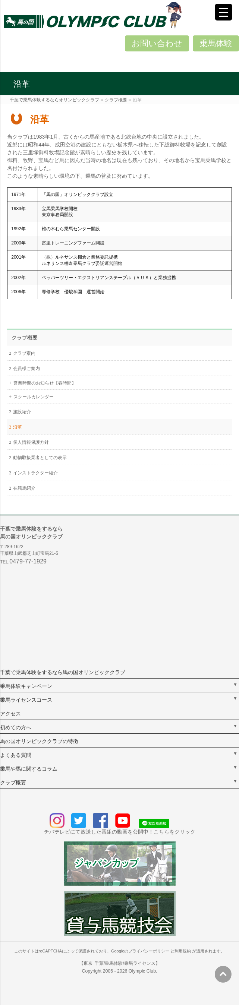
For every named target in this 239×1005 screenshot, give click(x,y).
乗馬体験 (215, 43)
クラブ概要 (25, 338)
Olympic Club (142, 971)
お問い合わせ (157, 43)
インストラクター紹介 (35, 472)
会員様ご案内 (26, 368)
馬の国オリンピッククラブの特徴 (39, 741)
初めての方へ (15, 727)
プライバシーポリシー (148, 951)
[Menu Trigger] (223, 12)
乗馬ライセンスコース (26, 700)
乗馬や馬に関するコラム (28, 769)
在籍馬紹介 (24, 488)
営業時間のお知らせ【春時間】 (44, 383)
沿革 (17, 427)
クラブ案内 (24, 353)
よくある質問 (15, 755)
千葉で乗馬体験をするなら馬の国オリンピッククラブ (62, 672)
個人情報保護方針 (31, 442)
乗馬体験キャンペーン (26, 686)
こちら (161, 832)
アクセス (10, 714)
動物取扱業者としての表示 (40, 457)
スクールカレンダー (33, 396)
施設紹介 (22, 411)
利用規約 (182, 951)
